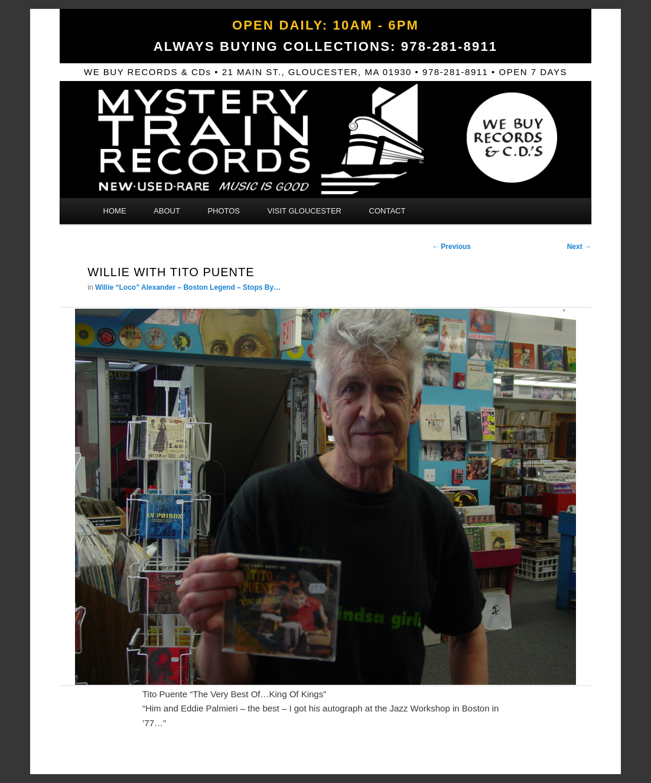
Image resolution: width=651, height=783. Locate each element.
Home (114, 210)
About (167, 210)
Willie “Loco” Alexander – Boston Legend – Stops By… (188, 287)
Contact (387, 210)
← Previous (451, 246)
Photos (223, 210)
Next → (579, 246)
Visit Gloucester (304, 210)
